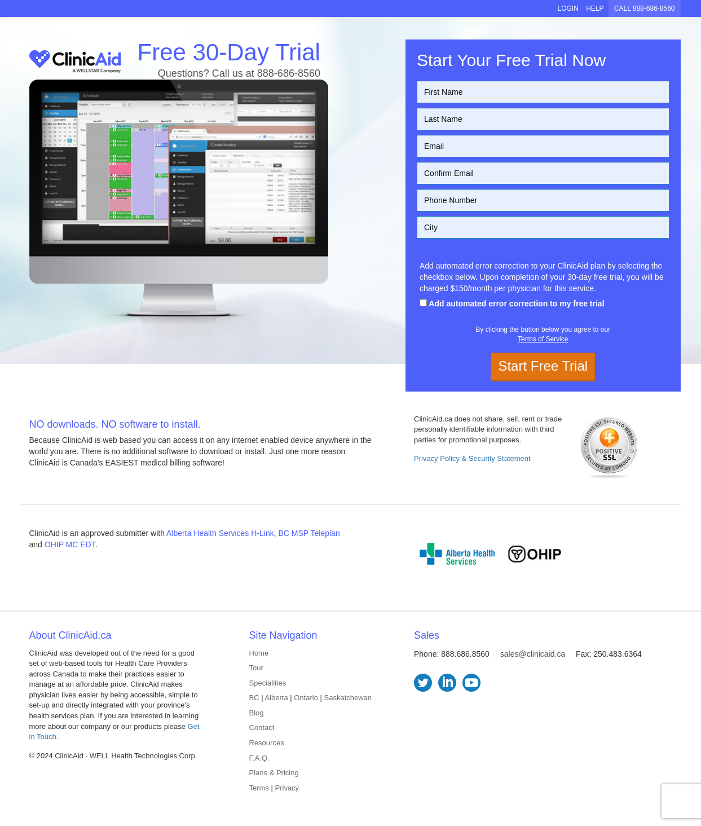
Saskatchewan (348, 697)
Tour (256, 668)
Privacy (287, 788)
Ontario (306, 697)
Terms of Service (543, 339)
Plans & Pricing (274, 772)
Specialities (267, 683)
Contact (262, 727)
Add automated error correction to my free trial (512, 303)
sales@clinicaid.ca (532, 653)
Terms (259, 788)
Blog (256, 713)
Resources (266, 743)
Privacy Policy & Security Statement (472, 458)
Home (259, 653)
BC (254, 697)
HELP (594, 8)
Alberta (276, 697)
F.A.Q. (259, 758)
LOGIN (567, 8)
